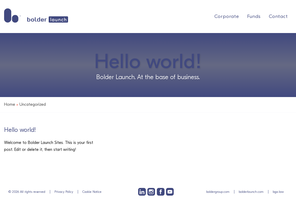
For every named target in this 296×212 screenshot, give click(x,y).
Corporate (226, 16)
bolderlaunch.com (251, 192)
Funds (254, 16)
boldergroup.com (217, 192)
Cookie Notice (92, 192)
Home (9, 104)
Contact (278, 16)
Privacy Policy (63, 192)
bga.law (278, 192)
